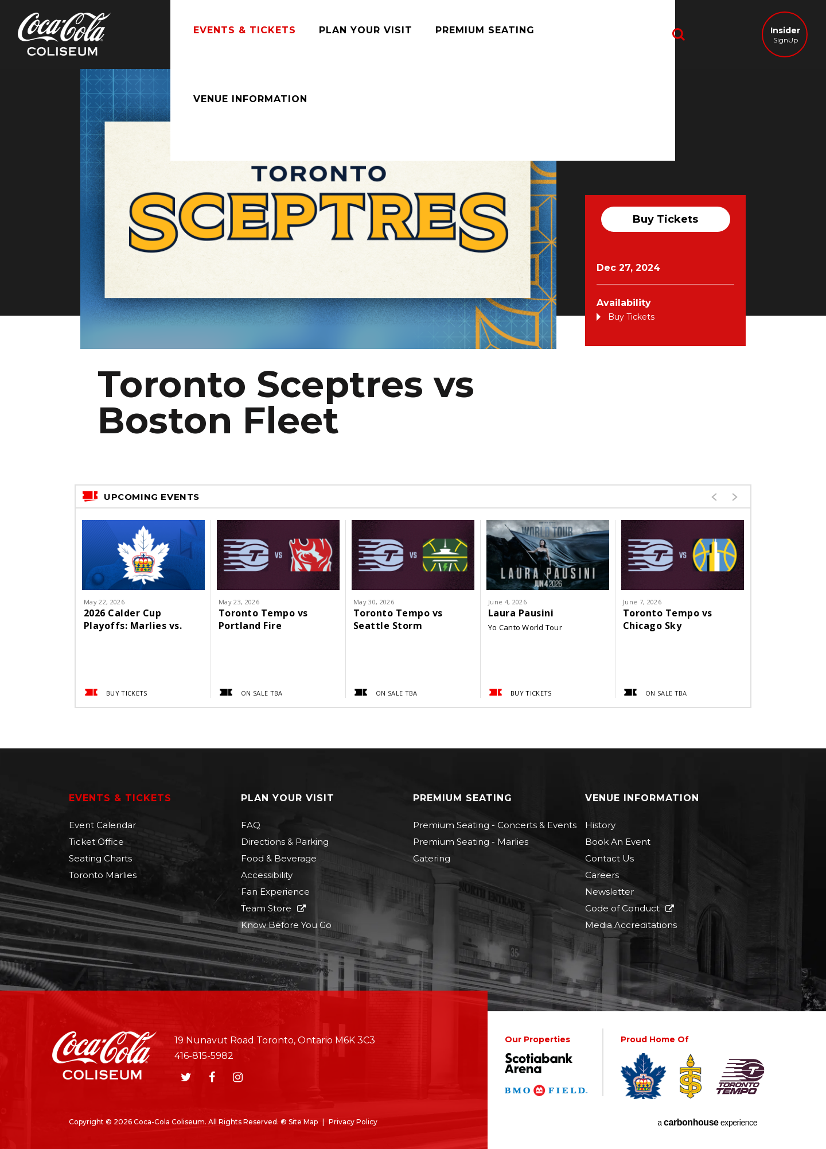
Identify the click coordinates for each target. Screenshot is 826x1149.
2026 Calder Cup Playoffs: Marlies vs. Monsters (133, 619)
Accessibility (267, 874)
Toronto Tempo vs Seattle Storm (398, 619)
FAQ (250, 825)
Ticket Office (96, 841)
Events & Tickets (233, 34)
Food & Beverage (279, 858)
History (600, 825)
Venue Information (603, 34)
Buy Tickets (665, 219)
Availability (624, 302)
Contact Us (609, 858)
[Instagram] (237, 1077)
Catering (431, 858)
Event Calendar (102, 825)
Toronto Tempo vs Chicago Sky (667, 619)
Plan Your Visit (354, 34)
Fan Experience (275, 891)
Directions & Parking (285, 841)
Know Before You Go (286, 924)
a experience (707, 1122)
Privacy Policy (353, 1121)
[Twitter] (185, 1077)
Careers (602, 874)
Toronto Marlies (103, 874)
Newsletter (609, 891)
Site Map (303, 1121)
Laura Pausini (521, 613)
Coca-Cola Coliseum (64, 35)
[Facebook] (211, 1077)
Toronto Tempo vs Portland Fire (263, 619)
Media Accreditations (631, 924)
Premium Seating (473, 34)
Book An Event (617, 841)
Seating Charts (100, 858)
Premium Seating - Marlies (470, 841)
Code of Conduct (622, 908)
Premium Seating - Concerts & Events (494, 825)
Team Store (266, 908)
